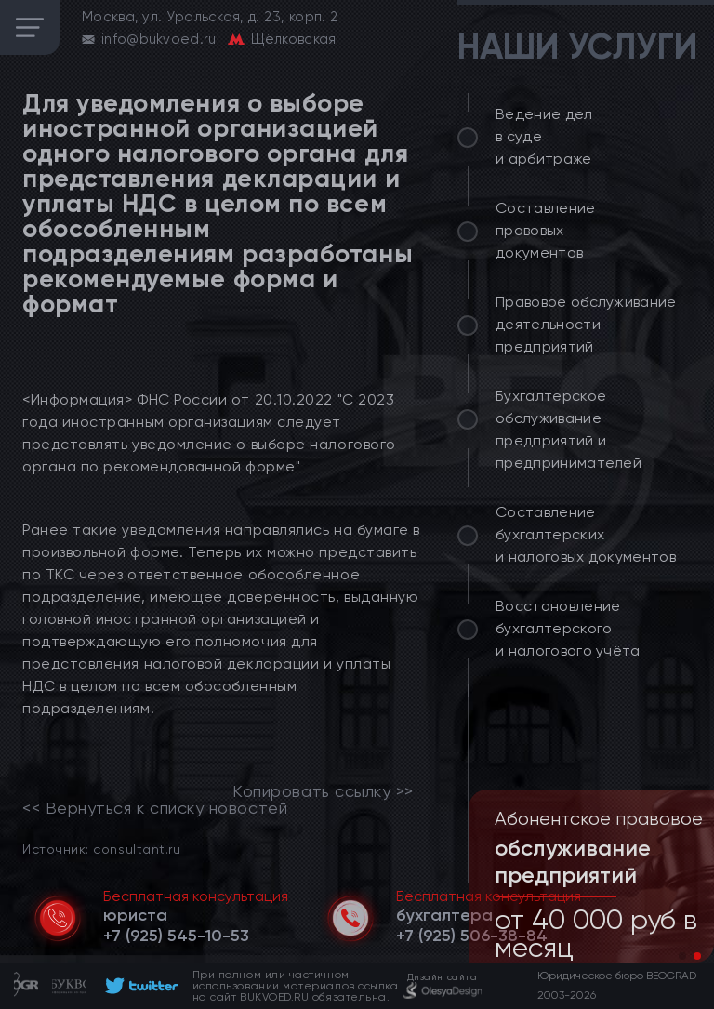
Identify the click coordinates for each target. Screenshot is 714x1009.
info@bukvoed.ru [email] (159, 39)
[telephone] (176, 935)
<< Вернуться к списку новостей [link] (154, 808)
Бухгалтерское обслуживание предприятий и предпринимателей (568, 429)
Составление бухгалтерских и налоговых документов (586, 534)
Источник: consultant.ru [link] (101, 849)
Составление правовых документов (546, 230)
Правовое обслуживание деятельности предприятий (586, 324)
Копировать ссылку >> (323, 791)
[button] (682, 956)
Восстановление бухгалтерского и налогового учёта (568, 628)
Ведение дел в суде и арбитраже (544, 136)
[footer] (138, 985)
